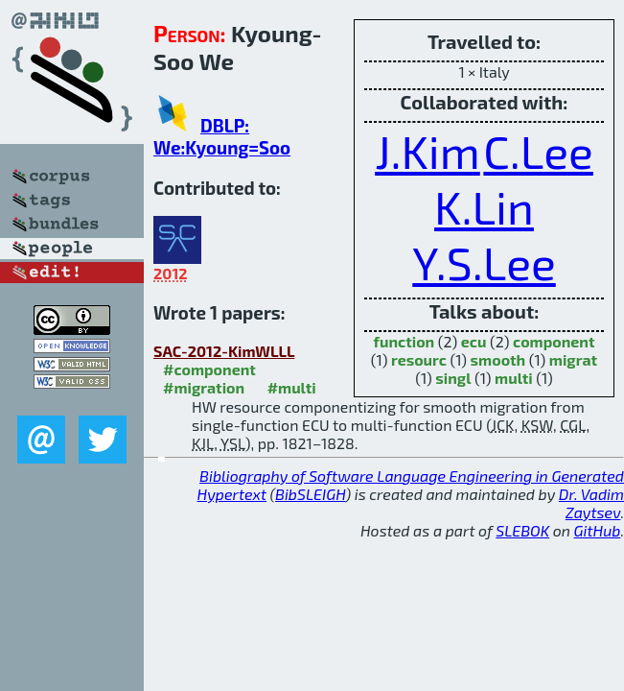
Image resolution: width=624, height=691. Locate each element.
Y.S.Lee (484, 262)
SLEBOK (522, 530)
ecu (474, 341)
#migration (203, 387)
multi (514, 378)
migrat (573, 359)
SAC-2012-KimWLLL (223, 351)
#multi (291, 387)
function (403, 341)
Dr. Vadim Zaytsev (591, 503)
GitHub (597, 530)
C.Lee (537, 151)
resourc (419, 359)
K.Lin (484, 206)
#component (209, 369)
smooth (498, 359)
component (553, 341)
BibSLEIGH (310, 494)
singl (453, 378)
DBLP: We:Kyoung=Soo (221, 136)
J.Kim (427, 151)
